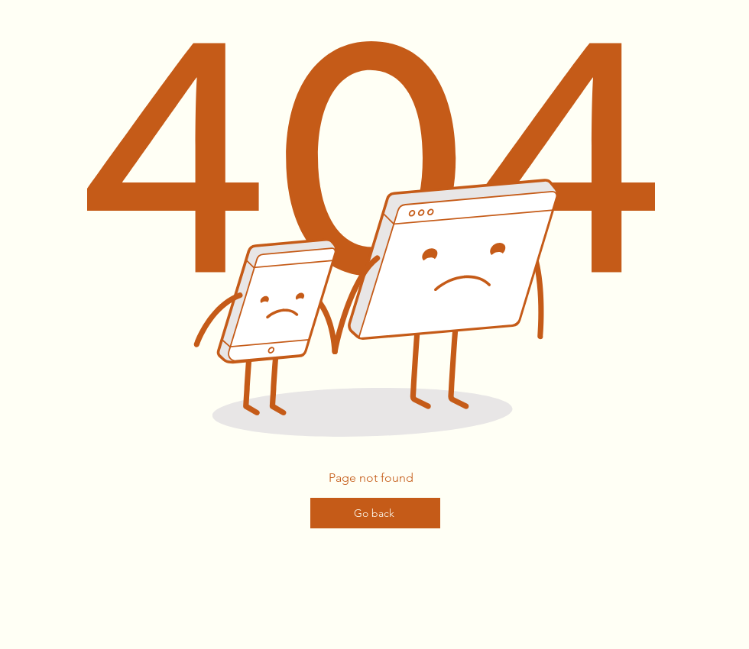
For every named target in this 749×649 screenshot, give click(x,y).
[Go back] (375, 513)
